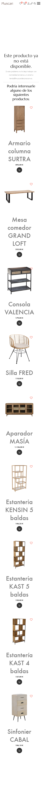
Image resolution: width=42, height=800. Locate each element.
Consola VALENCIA (19, 308)
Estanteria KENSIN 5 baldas (19, 509)
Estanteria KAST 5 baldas (19, 586)
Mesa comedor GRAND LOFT (19, 231)
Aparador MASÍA (19, 437)
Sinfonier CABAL (19, 735)
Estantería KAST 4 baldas (19, 663)
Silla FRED (19, 372)
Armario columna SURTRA (19, 151)
